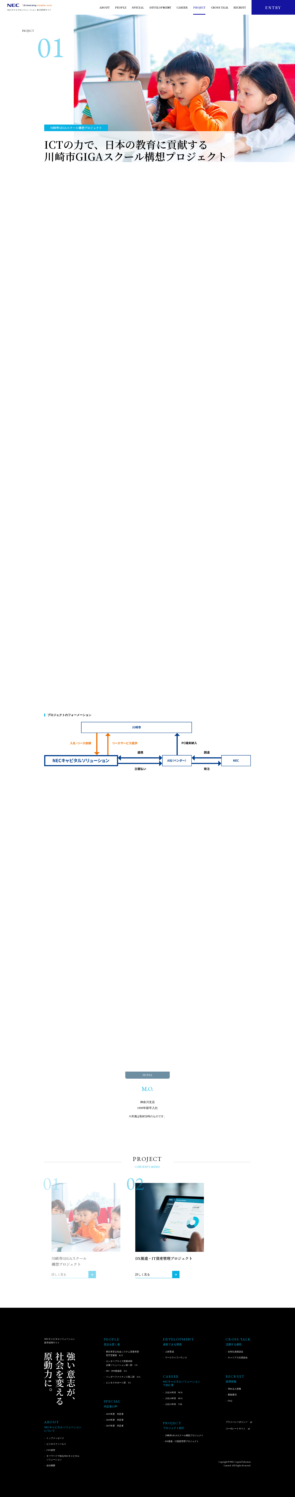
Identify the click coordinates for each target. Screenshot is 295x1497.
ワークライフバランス (176, 1357)
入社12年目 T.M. (173, 1404)
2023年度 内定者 (115, 1425)
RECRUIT (239, 7)
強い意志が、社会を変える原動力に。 (59, 1378)
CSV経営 (50, 1450)
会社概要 (50, 1465)
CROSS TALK (219, 7)
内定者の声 (110, 1406)
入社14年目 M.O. (174, 1398)
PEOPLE (120, 7)
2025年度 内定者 (115, 1414)
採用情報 (231, 1381)
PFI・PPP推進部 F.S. (116, 1371)
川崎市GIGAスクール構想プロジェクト (184, 1435)
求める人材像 (234, 1389)
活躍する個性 (234, 1344)
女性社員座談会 (235, 1351)
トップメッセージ (55, 1438)
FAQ (230, 1401)
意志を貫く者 (112, 1344)
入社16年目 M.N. (174, 1392)
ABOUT (104, 7)
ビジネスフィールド (56, 1444)
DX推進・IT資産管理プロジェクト (182, 1441)
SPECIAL (138, 7)
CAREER (182, 7)
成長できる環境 (172, 1344)
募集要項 (232, 1394)
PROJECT (199, 7)
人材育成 (169, 1351)
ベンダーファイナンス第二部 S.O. (123, 1377)
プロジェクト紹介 (173, 1428)
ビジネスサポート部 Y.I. (118, 1382)
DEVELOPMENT (160, 7)
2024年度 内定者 (115, 1420)
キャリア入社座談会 (238, 1357)
